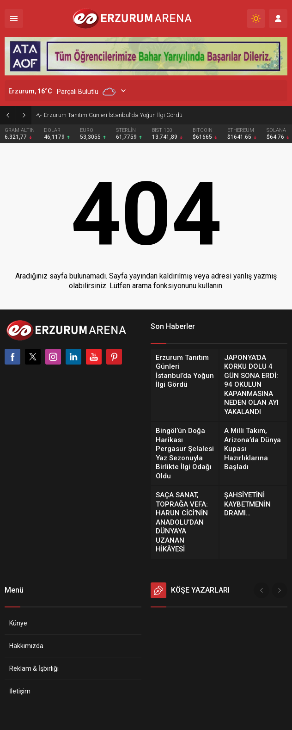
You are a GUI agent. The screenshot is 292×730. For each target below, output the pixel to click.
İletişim (19, 691)
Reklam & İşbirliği (34, 668)
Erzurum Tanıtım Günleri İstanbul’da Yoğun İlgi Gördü (113, 114)
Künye (18, 623)
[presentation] (261, 590)
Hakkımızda (26, 646)
